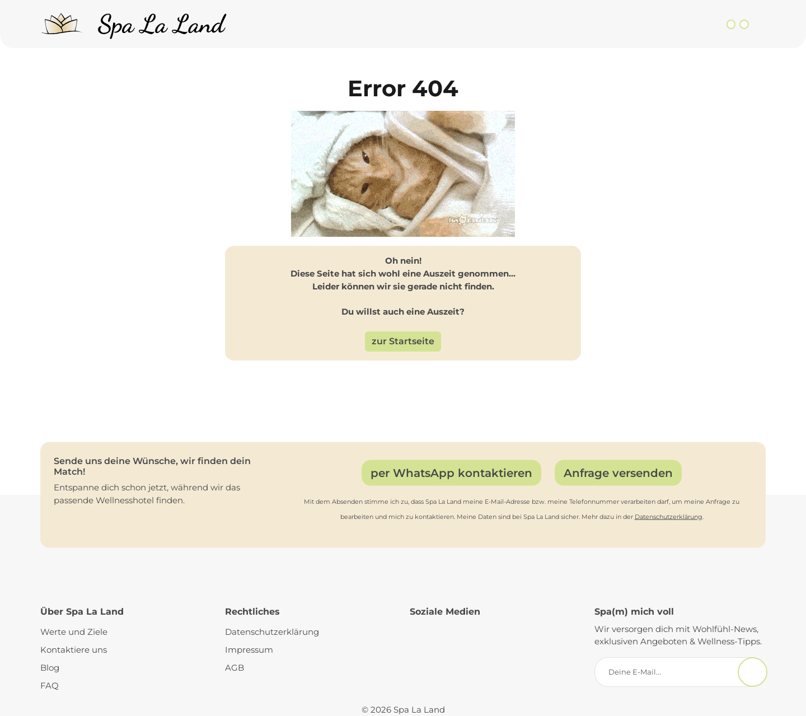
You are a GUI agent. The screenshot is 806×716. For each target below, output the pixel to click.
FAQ (49, 685)
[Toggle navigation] (759, 24)
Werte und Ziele (73, 631)
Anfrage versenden (618, 472)
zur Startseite (403, 341)
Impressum (249, 649)
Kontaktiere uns (73, 649)
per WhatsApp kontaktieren (451, 472)
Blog (49, 667)
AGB (234, 667)
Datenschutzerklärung (668, 516)
